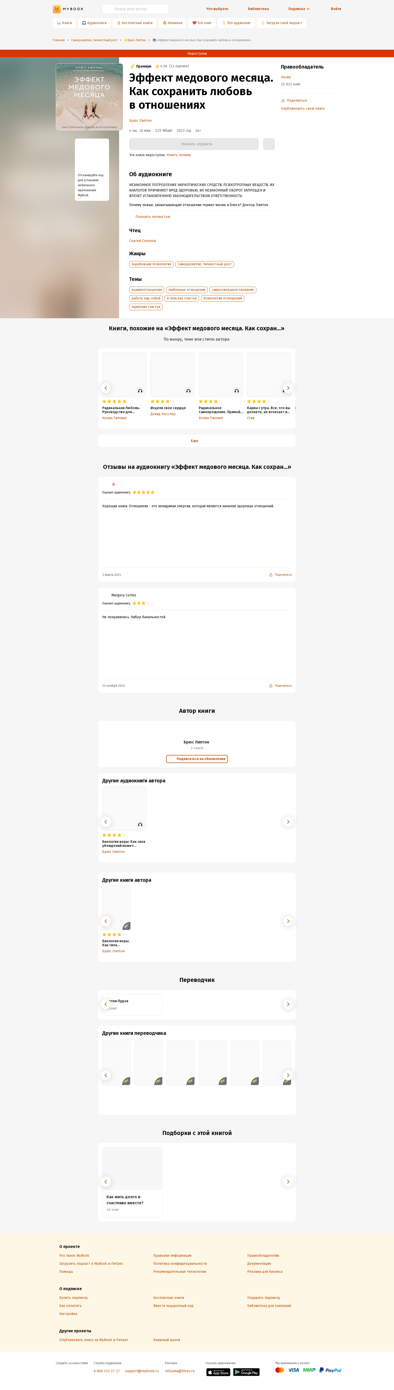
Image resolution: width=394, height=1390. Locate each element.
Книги (67, 23)
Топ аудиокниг (239, 23)
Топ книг (205, 23)
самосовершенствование (233, 290)
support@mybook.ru (142, 1371)
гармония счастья (145, 307)
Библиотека (258, 9)
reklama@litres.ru (179, 1371)
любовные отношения (186, 290)
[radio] (104, 401)
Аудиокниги (97, 23)
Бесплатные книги (137, 23)
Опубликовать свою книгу (303, 108)
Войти (336, 9)
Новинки (175, 23)
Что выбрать (217, 9)
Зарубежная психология (151, 264)
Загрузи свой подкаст (284, 23)
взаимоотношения (146, 290)
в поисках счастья (182, 298)
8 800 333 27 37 (107, 1371)
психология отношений (222, 298)
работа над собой (145, 298)
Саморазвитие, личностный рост (205, 264)
